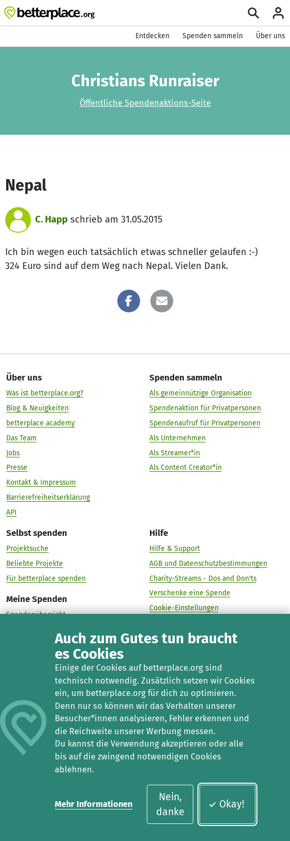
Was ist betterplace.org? (44, 393)
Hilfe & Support (174, 548)
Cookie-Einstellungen (184, 608)
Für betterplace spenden (46, 578)
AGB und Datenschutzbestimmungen (208, 563)
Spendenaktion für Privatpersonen (205, 408)
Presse (16, 467)
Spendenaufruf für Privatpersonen (205, 423)
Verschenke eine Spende (190, 593)
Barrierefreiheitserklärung (48, 497)
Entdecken (152, 35)
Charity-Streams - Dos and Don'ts (202, 578)
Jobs (13, 452)
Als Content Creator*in (185, 467)
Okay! (226, 804)
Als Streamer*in (174, 452)
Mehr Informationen (93, 804)
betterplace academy (40, 423)
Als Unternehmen (177, 437)
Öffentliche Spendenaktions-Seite (145, 103)
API (11, 512)
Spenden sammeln (212, 35)
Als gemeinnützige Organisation (200, 393)
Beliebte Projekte (34, 563)
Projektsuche (27, 548)
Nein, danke (170, 804)
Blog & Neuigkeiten (37, 408)
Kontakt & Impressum (41, 482)
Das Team (21, 437)
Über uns (270, 35)
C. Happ (51, 219)
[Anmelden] (278, 13)
